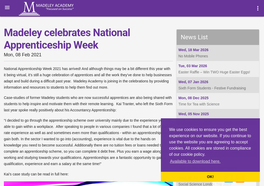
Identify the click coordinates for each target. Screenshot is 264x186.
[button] (7, 7)
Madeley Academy (53, 9)
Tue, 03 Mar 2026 (192, 66)
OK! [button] (210, 177)
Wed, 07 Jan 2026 (193, 82)
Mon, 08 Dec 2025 (193, 98)
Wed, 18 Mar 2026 (193, 50)
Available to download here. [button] (195, 161)
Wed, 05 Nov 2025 (193, 114)
